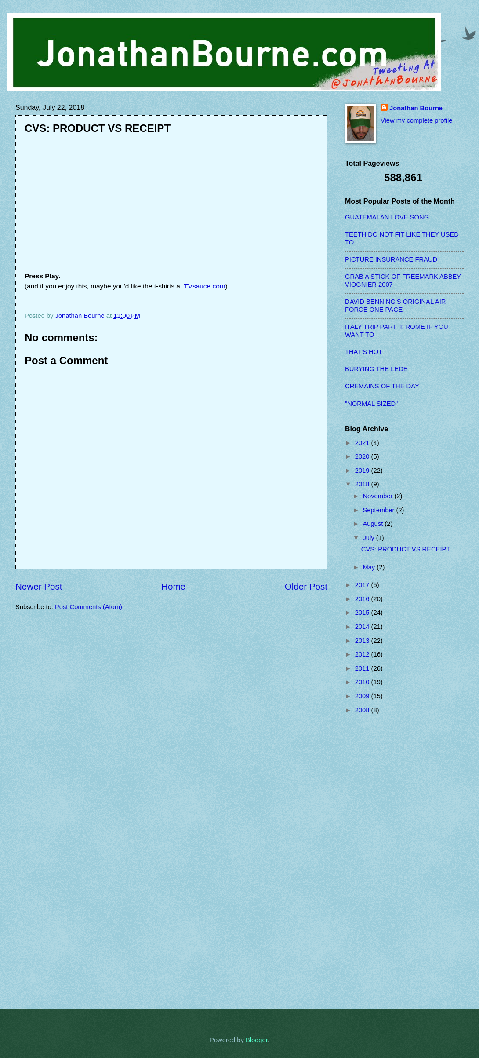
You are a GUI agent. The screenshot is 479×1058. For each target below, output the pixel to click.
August (374, 523)
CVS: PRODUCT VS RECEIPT (405, 549)
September (379, 510)
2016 (363, 598)
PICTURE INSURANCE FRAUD (391, 259)
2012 (363, 654)
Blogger (257, 1039)
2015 (363, 612)
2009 (363, 696)
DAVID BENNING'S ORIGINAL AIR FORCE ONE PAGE (395, 305)
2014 (363, 626)
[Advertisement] (380, 861)
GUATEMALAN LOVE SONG (387, 217)
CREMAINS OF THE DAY (382, 386)
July (369, 537)
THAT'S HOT (363, 351)
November (378, 496)
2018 (363, 484)
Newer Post (38, 586)
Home (173, 586)
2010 (363, 682)
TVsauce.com (204, 286)
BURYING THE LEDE (376, 368)
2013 (363, 640)
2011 (363, 668)
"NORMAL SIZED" (371, 403)
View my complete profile (416, 120)
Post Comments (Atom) (88, 606)
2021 (363, 442)
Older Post (306, 586)
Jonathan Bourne (416, 108)
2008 (363, 710)
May (370, 567)
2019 (363, 470)
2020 (363, 456)
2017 (363, 584)
